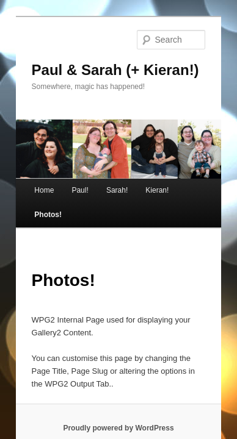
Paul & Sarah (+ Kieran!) (101, 53)
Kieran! (143, 182)
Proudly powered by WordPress (118, 395)
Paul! (66, 182)
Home (30, 182)
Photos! (186, 182)
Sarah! (103, 182)
